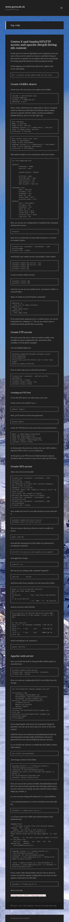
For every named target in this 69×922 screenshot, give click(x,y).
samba (51, 906)
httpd (46, 906)
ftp (43, 906)
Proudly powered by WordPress (20, 918)
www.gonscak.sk (15, 6)
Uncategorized (29, 906)
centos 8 (39, 906)
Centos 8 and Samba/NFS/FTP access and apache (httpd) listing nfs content (34, 45)
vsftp (54, 906)
